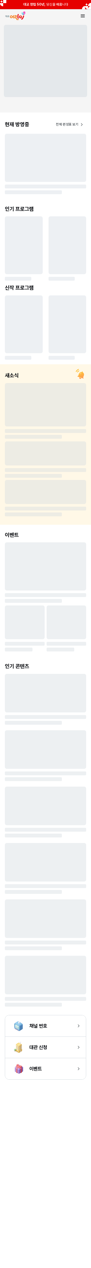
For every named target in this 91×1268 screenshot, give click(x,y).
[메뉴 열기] (82, 16)
